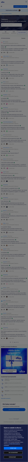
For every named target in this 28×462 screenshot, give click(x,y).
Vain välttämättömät (13, 452)
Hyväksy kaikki (13, 448)
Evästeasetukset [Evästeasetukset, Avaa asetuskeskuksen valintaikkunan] (12, 457)
